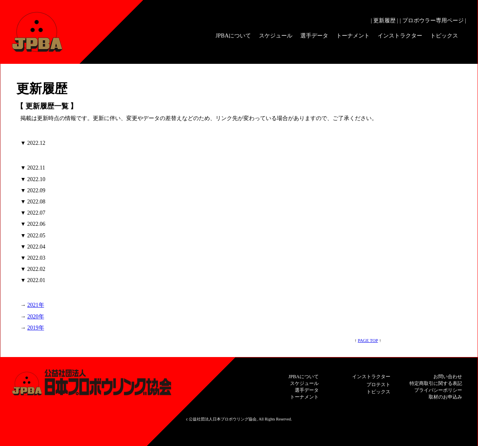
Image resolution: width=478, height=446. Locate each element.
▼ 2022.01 (32, 280)
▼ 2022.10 (32, 179)
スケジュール (275, 36)
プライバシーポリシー (438, 390)
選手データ (314, 36)
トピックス (444, 36)
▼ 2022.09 (32, 190)
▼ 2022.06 (32, 224)
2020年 (35, 317)
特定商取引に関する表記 (435, 383)
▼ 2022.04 (32, 247)
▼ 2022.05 (32, 236)
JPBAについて (233, 36)
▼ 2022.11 (32, 168)
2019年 (35, 328)
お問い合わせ (447, 376)
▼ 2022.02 (32, 269)
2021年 (35, 305)
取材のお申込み (445, 397)
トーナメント (353, 36)
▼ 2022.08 (32, 202)
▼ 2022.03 (32, 258)
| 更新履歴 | (384, 21)
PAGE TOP (368, 340)
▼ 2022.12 (32, 143)
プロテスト (378, 384)
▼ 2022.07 (32, 213)
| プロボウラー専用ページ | (433, 21)
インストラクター (400, 36)
